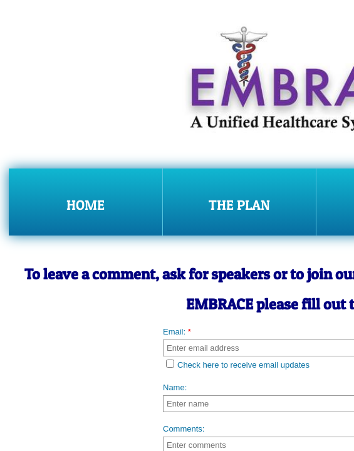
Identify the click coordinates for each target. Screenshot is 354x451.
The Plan (239, 205)
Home (85, 205)
